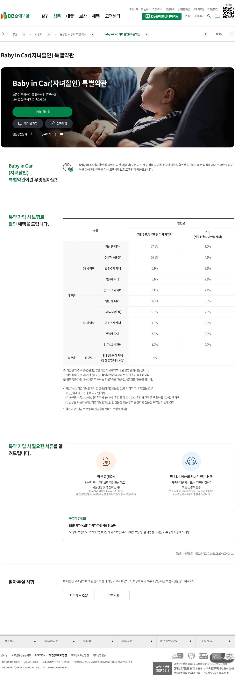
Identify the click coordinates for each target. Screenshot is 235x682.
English (145, 9)
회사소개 (133, 9)
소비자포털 (198, 9)
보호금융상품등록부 (21, 655)
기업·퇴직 (157, 9)
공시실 (4, 655)
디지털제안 (212, 9)
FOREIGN (40, 655)
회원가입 (198, 16)
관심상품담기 (19, 134)
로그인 (188, 16)
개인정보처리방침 (58, 655)
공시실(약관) (183, 9)
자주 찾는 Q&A (79, 595)
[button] (20, 641)
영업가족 (170, 9)
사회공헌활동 (99, 655)
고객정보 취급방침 (80, 655)
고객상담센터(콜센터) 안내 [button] (162, 668)
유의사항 (113, 595)
